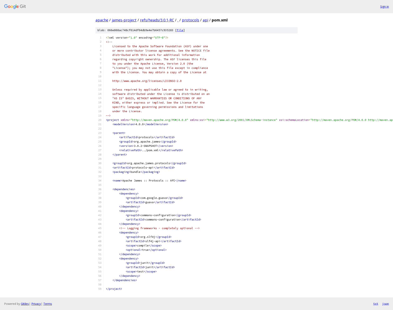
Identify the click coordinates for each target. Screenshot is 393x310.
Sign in (384, 6)
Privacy (36, 304)
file (180, 30)
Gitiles (25, 304)
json (385, 303)
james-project (124, 20)
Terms (47, 304)
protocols (190, 20)
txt (375, 303)
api (205, 20)
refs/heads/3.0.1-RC (157, 20)
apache (101, 20)
